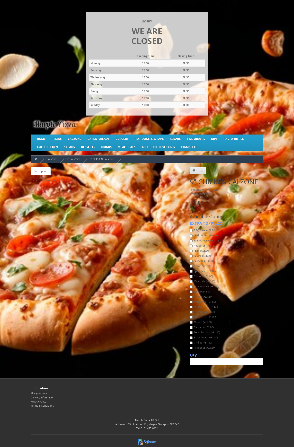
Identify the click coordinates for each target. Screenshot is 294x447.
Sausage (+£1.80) (201, 261)
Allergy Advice (39, 393)
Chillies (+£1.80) (201, 342)
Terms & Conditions (42, 405)
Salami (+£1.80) (200, 256)
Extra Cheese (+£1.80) (204, 240)
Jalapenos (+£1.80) (202, 347)
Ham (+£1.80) (199, 250)
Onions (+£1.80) (201, 322)
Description (40, 171)
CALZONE (52, 159)
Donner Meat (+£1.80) (204, 286)
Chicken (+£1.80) (201, 276)
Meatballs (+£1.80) (202, 281)
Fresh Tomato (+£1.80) (205, 332)
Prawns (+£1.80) (201, 296)
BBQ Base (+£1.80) (202, 230)
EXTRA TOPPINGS (206, 223)
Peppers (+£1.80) (202, 327)
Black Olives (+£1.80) (204, 337)
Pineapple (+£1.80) (202, 312)
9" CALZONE (74, 159)
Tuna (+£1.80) (199, 291)
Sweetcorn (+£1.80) (203, 317)
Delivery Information (42, 397)
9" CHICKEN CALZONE (102, 159)
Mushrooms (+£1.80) (204, 307)
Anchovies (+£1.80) (203, 302)
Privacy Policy (38, 401)
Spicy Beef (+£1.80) (203, 271)
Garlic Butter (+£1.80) (204, 235)
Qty (193, 355)
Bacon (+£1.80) (200, 266)
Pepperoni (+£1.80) (203, 245)
